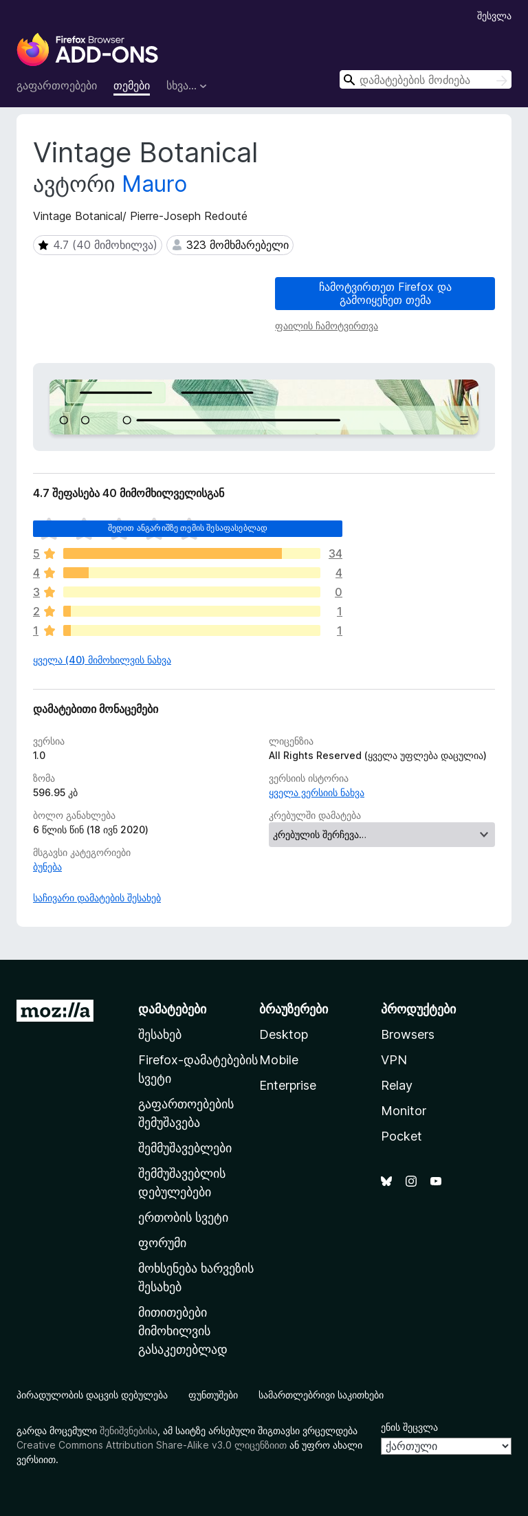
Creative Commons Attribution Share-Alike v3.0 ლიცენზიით (151, 1445)
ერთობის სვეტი (183, 1217)
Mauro (154, 184)
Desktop (283, 1034)
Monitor (403, 1110)
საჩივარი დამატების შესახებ (97, 897)
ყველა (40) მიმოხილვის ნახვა (102, 660)
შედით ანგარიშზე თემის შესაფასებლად (187, 528)
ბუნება (47, 866)
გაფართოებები (56, 85)
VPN (394, 1060)
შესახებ (160, 1034)
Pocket (401, 1136)
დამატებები (172, 1009)
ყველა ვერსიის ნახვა (316, 792)
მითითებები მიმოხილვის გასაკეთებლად (183, 1330)
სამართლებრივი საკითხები (321, 1394)
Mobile (278, 1060)
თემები (131, 85)
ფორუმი (162, 1242)
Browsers (407, 1034)
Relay (396, 1085)
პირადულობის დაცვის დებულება (92, 1394)
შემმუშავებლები (185, 1148)
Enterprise (287, 1085)
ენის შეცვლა (409, 1427)
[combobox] (426, 79)
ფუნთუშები (213, 1394)
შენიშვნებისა (128, 1430)
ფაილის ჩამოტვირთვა (326, 325)
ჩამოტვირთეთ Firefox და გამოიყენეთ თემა (385, 293)
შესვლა (494, 15)
